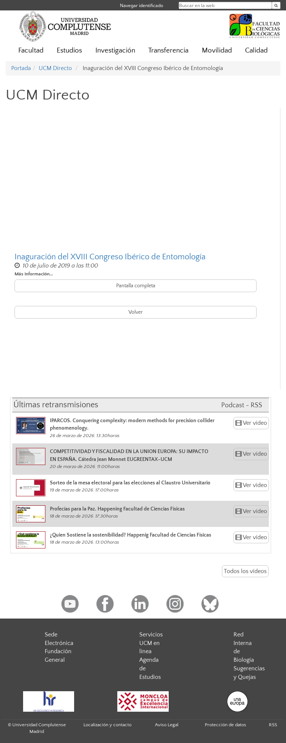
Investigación (115, 50)
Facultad (31, 50)
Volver (135, 312)
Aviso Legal (166, 724)
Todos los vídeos (245, 571)
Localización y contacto (107, 724)
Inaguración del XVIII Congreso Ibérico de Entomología (110, 257)
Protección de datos (225, 724)
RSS (273, 724)
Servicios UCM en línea (151, 643)
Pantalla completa (135, 286)
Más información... (34, 273)
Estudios (69, 50)
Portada (21, 68)
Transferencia (168, 50)
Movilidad (217, 50)
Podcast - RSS (241, 405)
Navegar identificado (141, 5)
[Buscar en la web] (276, 5)
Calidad (256, 50)
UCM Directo (55, 68)
